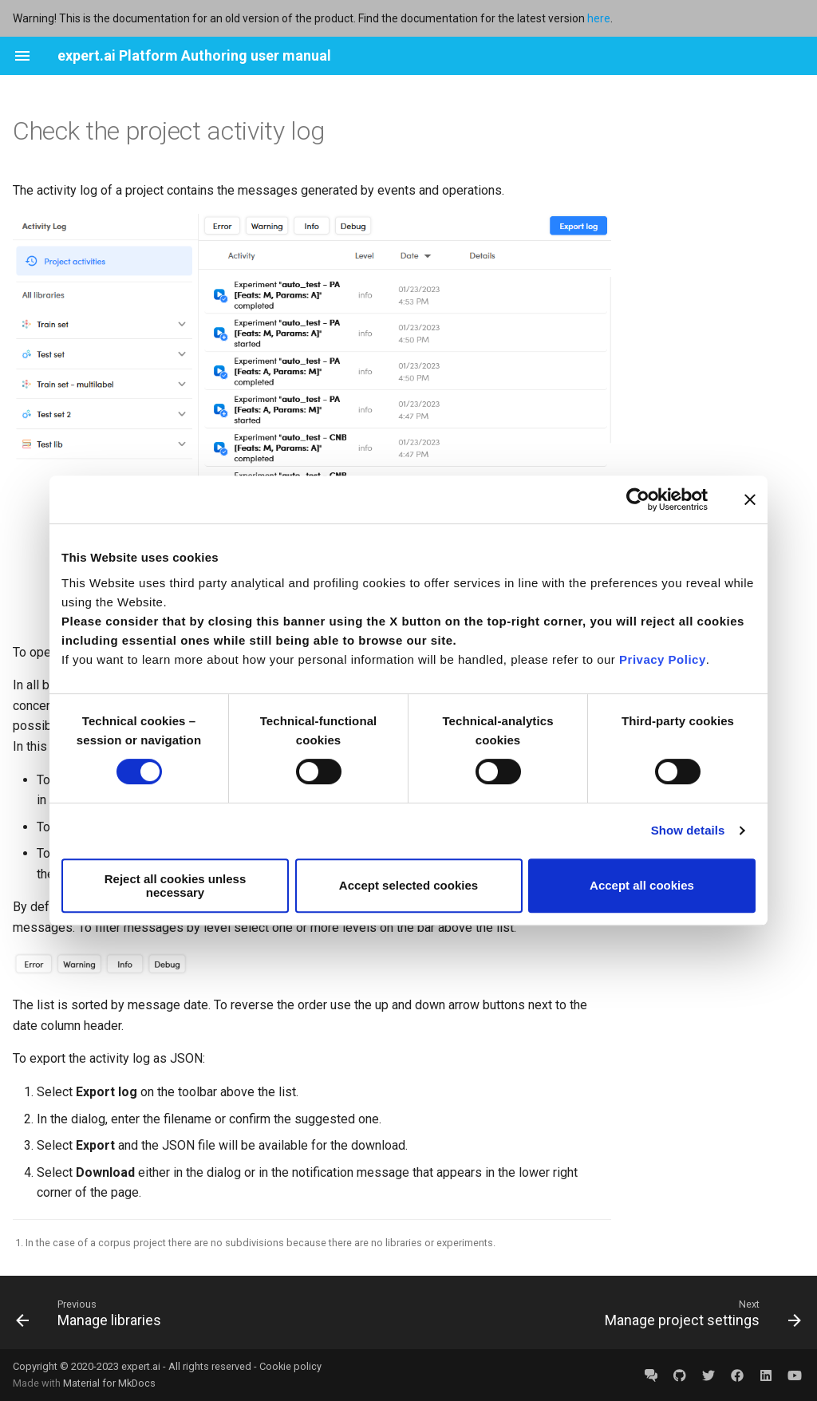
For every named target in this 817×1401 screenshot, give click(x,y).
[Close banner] (750, 499)
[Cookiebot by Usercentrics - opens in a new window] (638, 499)
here (598, 18)
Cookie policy (290, 1366)
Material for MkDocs (109, 1383)
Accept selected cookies (408, 885)
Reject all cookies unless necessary (176, 885)
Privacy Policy (662, 659)
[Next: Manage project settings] (699, 1312)
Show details (688, 830)
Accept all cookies (642, 885)
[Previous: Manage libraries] (92, 1312)
